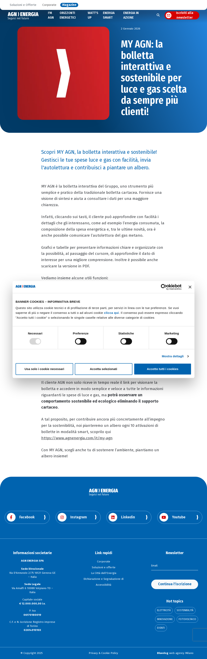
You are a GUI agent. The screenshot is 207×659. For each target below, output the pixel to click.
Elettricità (163, 610)
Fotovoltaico (187, 619)
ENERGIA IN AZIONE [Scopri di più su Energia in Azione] (131, 15)
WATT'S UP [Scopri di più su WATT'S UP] (93, 15)
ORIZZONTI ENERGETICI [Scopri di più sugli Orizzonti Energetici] (68, 15)
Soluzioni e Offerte (23, 5)
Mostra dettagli (173, 356)
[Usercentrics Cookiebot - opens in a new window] (163, 287)
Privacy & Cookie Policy (103, 653)
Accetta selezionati (103, 369)
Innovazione (164, 619)
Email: (155, 565)
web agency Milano (175, 653)
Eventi (161, 628)
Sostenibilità (185, 610)
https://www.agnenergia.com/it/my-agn (77, 438)
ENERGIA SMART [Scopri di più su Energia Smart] (109, 15)
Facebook (21, 517)
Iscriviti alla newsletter (184, 15)
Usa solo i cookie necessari (44, 369)
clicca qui (111, 312)
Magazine (69, 5)
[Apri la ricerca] (158, 15)
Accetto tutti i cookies (162, 369)
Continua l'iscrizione (174, 584)
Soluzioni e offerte (103, 567)
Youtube (172, 517)
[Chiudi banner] (190, 287)
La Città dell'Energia (103, 573)
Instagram (72, 517)
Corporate (49, 5)
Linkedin (122, 517)
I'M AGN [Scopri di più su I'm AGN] (51, 15)
